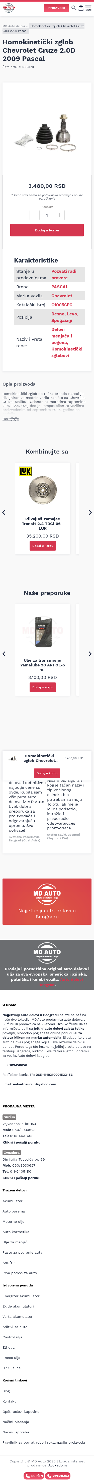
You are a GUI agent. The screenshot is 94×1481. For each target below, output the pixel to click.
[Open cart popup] (80, 7)
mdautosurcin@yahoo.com (34, 1084)
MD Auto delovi (14, 26)
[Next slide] (90, 512)
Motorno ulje (13, 1221)
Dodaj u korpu (47, 230)
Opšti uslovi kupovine (21, 1412)
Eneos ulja (11, 1358)
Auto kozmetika (16, 1232)
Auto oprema (14, 1211)
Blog (6, 1391)
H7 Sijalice (12, 1368)
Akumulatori (13, 1201)
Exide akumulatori (18, 1306)
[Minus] (35, 215)
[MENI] (88, 8)
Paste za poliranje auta (22, 1252)
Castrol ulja (12, 1337)
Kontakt (9, 1401)
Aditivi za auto (15, 1327)
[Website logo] (9, 8)
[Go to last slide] (3, 512)
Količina (47, 206)
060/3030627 (23, 1165)
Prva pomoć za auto (20, 1273)
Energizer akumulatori (22, 1296)
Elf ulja (9, 1347)
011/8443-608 (22, 1136)
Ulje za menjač (15, 1242)
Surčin (34, 1476)
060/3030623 (23, 1130)
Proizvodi (56, 8)
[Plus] (60, 215)
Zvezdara (57, 1476)
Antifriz (9, 1263)
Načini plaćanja (16, 1422)
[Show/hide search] (73, 7)
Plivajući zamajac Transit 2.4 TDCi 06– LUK (42, 523)
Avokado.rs (57, 1465)
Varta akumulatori (18, 1317)
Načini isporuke (16, 1432)
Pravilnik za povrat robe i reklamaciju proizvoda (44, 1442)
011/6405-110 (20, 1171)
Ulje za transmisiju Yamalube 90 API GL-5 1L (42, 665)
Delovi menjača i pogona (61, 336)
